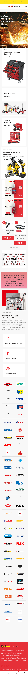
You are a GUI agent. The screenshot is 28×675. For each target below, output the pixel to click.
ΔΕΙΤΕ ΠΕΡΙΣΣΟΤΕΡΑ (4, 26)
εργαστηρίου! (16, 316)
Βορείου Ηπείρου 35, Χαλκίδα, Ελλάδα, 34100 (15, 670)
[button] (8, 238)
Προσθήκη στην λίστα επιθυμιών (11, 222)
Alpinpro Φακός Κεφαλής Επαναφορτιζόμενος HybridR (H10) (20, 237)
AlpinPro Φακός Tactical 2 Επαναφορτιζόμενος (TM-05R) (8, 232)
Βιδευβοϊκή (5, 650)
